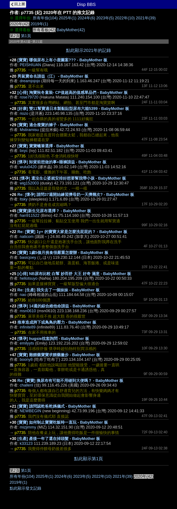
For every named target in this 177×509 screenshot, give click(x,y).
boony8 (26, 359)
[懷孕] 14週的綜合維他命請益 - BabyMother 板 (58, 306)
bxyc (24, 150)
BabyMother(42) (71, 30)
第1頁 (26, 36)
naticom (27, 236)
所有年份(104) (45, 18)
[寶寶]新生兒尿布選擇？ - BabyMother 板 (54, 211)
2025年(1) (68, 18)
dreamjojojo (30, 81)
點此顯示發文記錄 (25, 488)
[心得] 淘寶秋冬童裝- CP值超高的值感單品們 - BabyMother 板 (72, 92)
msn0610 (28, 311)
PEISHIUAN (30, 65)
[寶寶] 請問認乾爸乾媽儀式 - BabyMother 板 (56, 406)
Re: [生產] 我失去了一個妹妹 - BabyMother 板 (58, 290)
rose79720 (29, 97)
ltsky (24, 199)
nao (23, 294)
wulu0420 (28, 167)
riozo (24, 113)
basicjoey (28, 257)
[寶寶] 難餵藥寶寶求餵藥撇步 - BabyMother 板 (58, 355)
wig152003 (29, 183)
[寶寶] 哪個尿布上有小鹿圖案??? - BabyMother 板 (62, 60)
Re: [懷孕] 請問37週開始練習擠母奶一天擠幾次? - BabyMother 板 (75, 194)
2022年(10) (125, 18)
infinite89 (28, 327)
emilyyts (27, 343)
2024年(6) (86, 18)
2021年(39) (146, 18)
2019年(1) (39, 24)
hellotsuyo (29, 278)
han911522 (30, 215)
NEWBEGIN (30, 411)
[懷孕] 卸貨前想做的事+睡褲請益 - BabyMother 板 (61, 162)
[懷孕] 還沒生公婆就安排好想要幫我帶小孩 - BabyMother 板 (73, 178)
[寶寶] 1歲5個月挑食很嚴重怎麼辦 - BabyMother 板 (62, 252)
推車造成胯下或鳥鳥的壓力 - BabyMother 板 (56, 322)
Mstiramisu (29, 130)
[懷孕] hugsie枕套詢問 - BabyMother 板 (53, 338)
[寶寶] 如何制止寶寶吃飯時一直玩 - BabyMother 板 (62, 422)
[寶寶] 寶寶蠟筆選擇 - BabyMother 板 (50, 146)
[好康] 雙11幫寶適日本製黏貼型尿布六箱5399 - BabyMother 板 (73, 108)
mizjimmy (28, 427)
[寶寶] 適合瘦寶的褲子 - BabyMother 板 (52, 125)
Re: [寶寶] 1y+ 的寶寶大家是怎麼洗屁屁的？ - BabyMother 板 (72, 232)
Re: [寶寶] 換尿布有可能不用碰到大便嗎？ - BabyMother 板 (70, 380)
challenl (26, 385)
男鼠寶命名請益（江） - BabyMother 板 (52, 76)
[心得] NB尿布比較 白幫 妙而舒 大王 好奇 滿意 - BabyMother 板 (74, 274)
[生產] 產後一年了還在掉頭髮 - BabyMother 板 (58, 438)
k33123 (26, 443)
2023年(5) (105, 18)
